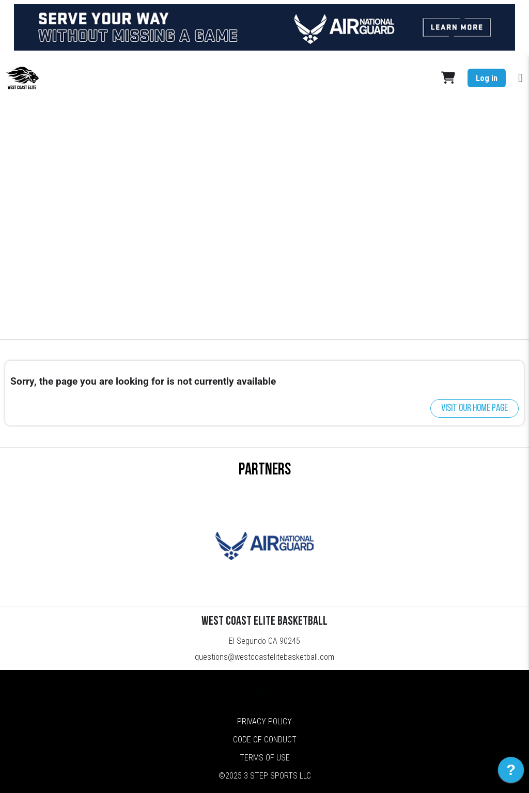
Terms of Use (265, 758)
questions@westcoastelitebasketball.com (264, 657)
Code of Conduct (265, 739)
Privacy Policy (264, 721)
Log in (486, 78)
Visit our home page (474, 408)
